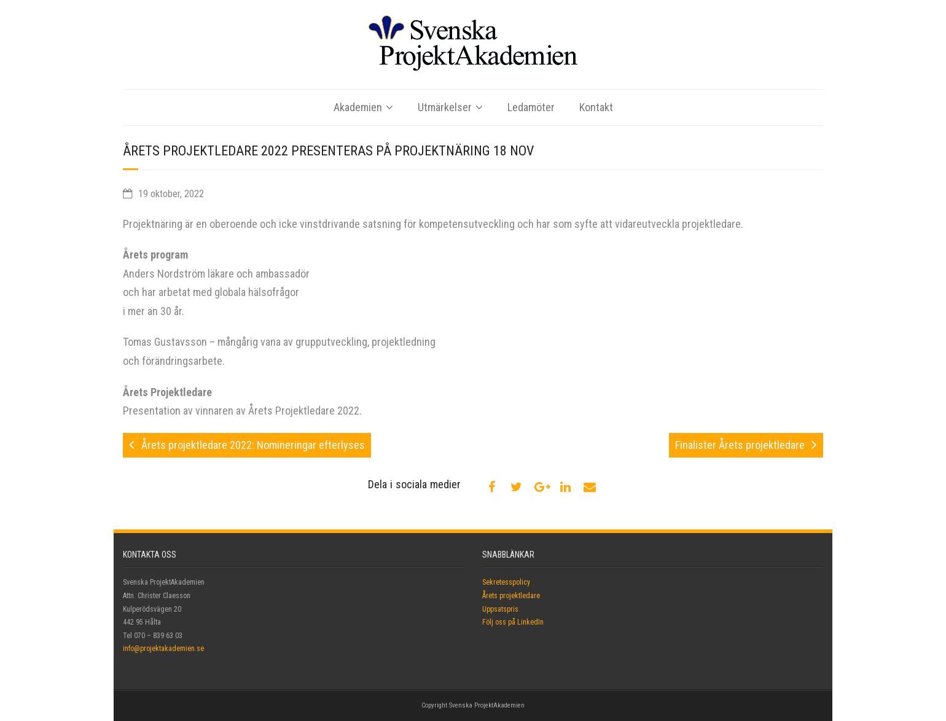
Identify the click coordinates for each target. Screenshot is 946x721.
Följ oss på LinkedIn (513, 622)
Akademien (358, 107)
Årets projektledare (511, 595)
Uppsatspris (500, 609)
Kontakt (596, 107)
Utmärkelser (445, 107)
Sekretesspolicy (506, 582)
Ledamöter (531, 107)
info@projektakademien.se (163, 648)
